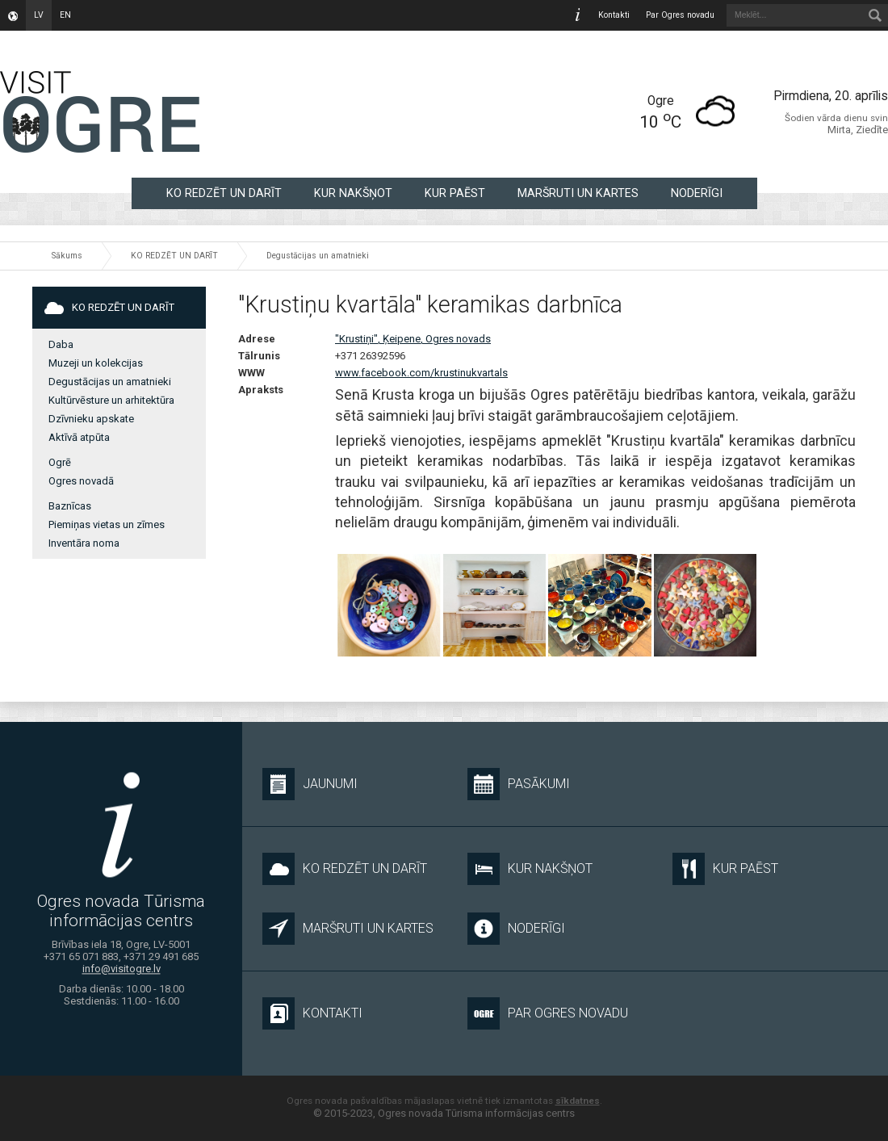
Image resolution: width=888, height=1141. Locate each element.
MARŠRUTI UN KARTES (578, 193)
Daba (60, 344)
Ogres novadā (81, 481)
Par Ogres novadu (680, 15)
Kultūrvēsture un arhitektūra (111, 400)
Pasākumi (518, 784)
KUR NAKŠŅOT (353, 193)
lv (39, 15)
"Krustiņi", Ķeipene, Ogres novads (413, 339)
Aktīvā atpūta (79, 437)
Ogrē (59, 462)
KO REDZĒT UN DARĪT (224, 193)
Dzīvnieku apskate (91, 419)
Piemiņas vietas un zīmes (106, 524)
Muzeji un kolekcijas (95, 363)
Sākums (67, 255)
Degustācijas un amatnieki (317, 255)
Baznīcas (69, 506)
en (65, 15)
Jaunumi (310, 784)
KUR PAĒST (455, 193)
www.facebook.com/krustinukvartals (421, 373)
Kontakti (614, 15)
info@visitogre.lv (121, 969)
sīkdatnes (577, 1100)
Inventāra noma (83, 543)
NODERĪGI (697, 193)
